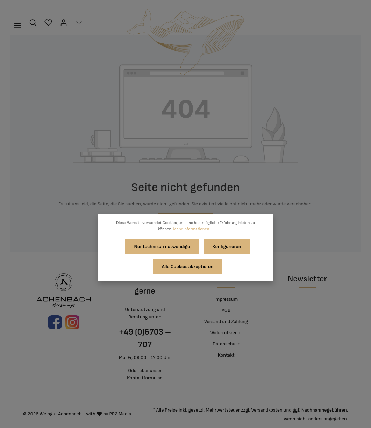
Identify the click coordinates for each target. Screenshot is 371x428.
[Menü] (17, 25)
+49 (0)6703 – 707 (145, 338)
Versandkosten (266, 410)
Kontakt (226, 355)
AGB (226, 310)
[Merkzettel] (48, 22)
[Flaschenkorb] (79, 22)
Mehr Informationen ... (193, 229)
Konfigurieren (225, 245)
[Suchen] (33, 22)
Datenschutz (226, 344)
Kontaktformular (144, 378)
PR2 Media (120, 414)
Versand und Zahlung (226, 321)
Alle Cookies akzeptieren (188, 263)
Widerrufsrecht (226, 333)
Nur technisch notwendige (163, 245)
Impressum (226, 299)
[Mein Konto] (64, 22)
